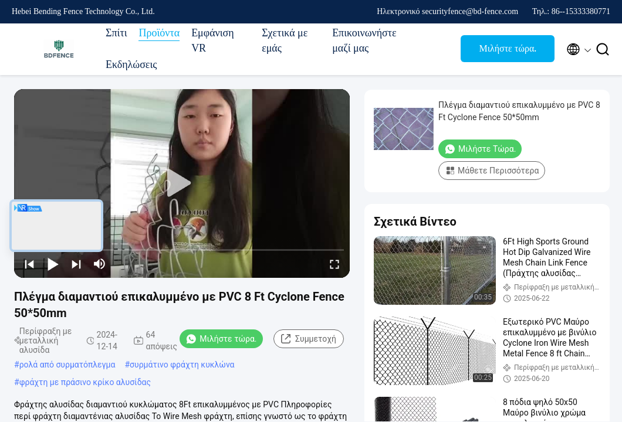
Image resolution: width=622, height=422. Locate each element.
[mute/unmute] (99, 264)
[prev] (29, 264)
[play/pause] (53, 264)
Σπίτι (116, 33)
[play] (182, 183)
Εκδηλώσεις (131, 64)
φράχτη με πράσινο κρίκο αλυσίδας (85, 382)
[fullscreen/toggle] (334, 264)
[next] (76, 264)
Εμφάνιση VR (212, 40)
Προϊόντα (159, 33)
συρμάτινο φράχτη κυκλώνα (182, 364)
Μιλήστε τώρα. (508, 48)
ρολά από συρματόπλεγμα (67, 364)
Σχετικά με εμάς (284, 40)
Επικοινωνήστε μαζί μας (361, 40)
